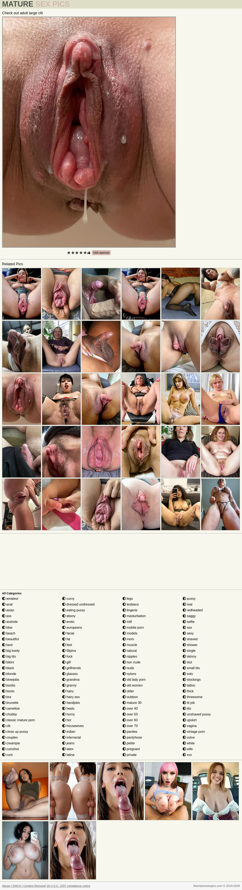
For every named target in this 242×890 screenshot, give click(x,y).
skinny (189, 656)
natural (130, 650)
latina (68, 755)
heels (68, 708)
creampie (11, 743)
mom (128, 639)
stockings (192, 679)
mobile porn (133, 627)
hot (66, 720)
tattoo (189, 685)
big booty (11, 650)
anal (7, 604)
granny (69, 685)
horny (68, 714)
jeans (68, 743)
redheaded (193, 610)
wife (188, 749)
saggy (189, 616)
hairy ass (71, 697)
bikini (8, 662)
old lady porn (134, 679)
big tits (9, 656)
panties (130, 731)
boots (8, 691)
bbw (7, 627)
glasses (70, 674)
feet (67, 645)
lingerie (130, 610)
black (8, 668)
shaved (190, 639)
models (130, 633)
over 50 (130, 714)
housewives (73, 726)
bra (6, 697)
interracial (71, 737)
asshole (10, 621)
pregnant (131, 749)
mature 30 (132, 702)
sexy (188, 633)
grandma (71, 679)
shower (190, 645)
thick (188, 691)
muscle (130, 645)
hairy (68, 691)
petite (129, 743)
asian (8, 610)
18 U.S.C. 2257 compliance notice (68, 886)
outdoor (130, 697)
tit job (189, 702)
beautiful (10, 639)
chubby (9, 714)
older (128, 691)
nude (128, 668)
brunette (10, 702)
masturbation (134, 616)
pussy (189, 598)
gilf (66, 662)
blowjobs (10, 679)
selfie (189, 621)
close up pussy (15, 731)
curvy (68, 598)
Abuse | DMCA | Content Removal (24, 886)
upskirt (190, 720)
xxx (187, 755)
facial (68, 633)
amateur (10, 598)
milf (127, 621)
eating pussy (73, 610)
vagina (190, 726)
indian (68, 731)
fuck (67, 656)
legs (128, 598)
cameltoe (11, 708)
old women (133, 685)
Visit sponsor (101, 252)
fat (66, 639)
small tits (191, 668)
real (187, 604)
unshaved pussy (197, 714)
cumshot (10, 749)
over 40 (130, 708)
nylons (129, 674)
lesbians (131, 604)
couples (10, 737)
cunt (7, 755)
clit (6, 726)
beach (8, 633)
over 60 (130, 720)
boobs (8, 685)
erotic (68, 621)
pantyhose (132, 737)
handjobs (71, 702)
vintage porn (194, 731)
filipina (69, 650)
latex (67, 749)
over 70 (130, 726)
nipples (130, 656)
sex (187, 627)
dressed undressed (78, 604)
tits (187, 708)
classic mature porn (18, 720)
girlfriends (71, 668)
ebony (68, 616)
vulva (189, 737)
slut (187, 662)
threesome (193, 697)
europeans (72, 627)
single (189, 650)
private (130, 755)
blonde (9, 674)
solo (188, 674)
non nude (132, 662)
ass (6, 616)
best (7, 645)
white (189, 743)
